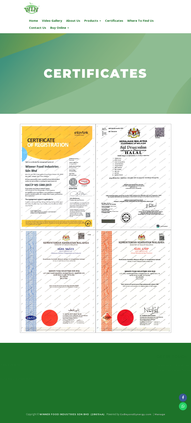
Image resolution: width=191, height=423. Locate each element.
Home (33, 21)
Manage (160, 414)
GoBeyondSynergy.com (135, 414)
